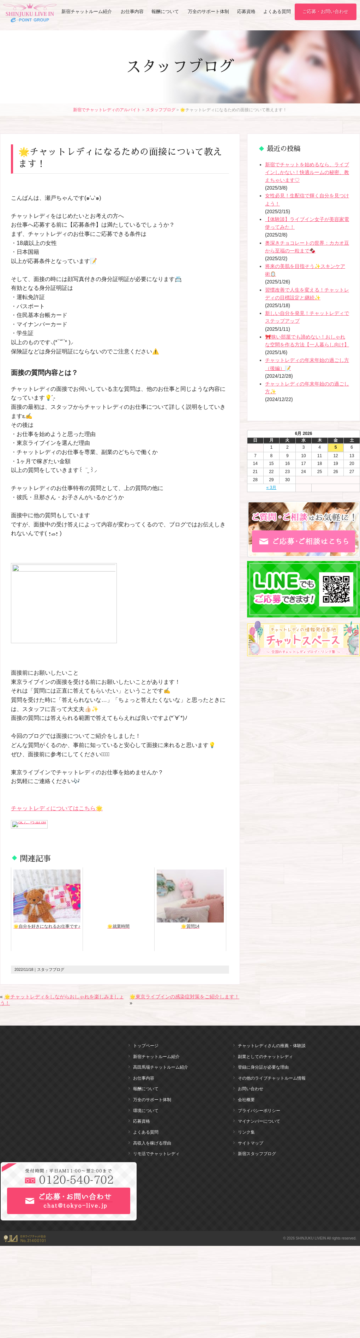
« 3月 (271, 487)
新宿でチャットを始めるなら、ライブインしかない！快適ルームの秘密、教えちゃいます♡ (307, 172)
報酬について (165, 12)
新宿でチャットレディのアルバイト (107, 109)
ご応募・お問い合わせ (325, 12)
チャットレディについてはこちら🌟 (57, 808)
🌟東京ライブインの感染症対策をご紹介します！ (184, 996)
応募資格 (247, 12)
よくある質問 (277, 12)
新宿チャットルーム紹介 (87, 12)
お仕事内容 (132, 12)
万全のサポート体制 (208, 12)
